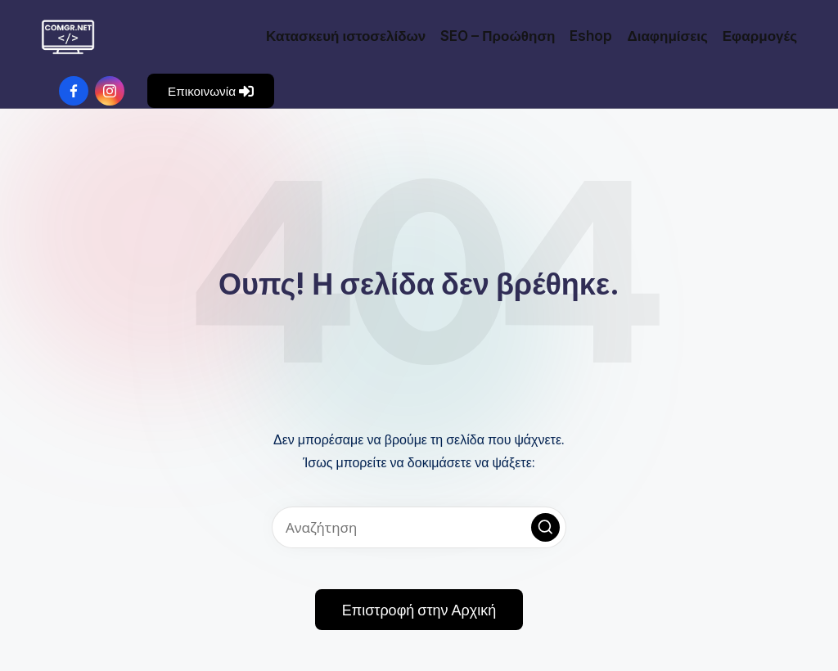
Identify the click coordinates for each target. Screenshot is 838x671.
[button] (210, 91)
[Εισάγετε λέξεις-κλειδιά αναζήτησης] (419, 527)
